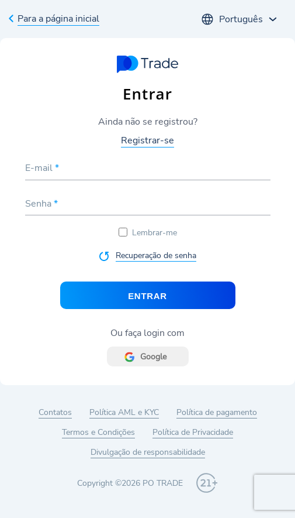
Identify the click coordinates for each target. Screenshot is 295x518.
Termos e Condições (98, 432)
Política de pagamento (216, 412)
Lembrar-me (148, 232)
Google (153, 356)
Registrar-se (147, 140)
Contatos (55, 412)
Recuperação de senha (156, 255)
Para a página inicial (58, 18)
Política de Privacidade (192, 432)
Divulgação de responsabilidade (148, 452)
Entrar (147, 296)
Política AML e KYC (124, 412)
